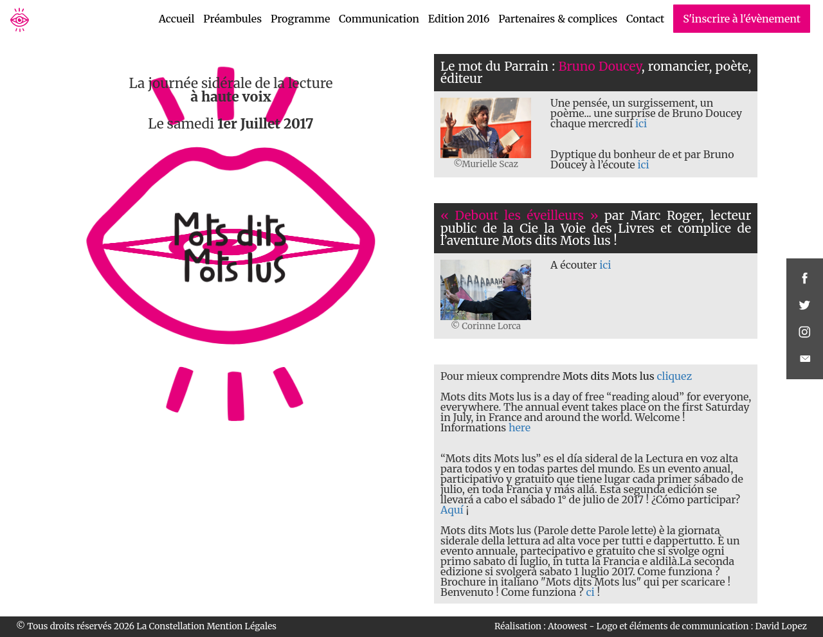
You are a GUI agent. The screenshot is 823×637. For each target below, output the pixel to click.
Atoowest (567, 626)
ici (641, 123)
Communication (379, 18)
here (519, 427)
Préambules (232, 18)
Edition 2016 (459, 18)
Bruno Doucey (599, 66)
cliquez (674, 376)
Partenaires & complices (557, 18)
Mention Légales (242, 626)
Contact (645, 18)
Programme (300, 18)
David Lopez (781, 626)
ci (590, 592)
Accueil (177, 18)
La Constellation (170, 626)
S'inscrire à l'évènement (741, 18)
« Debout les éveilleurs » (519, 215)
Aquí (452, 509)
